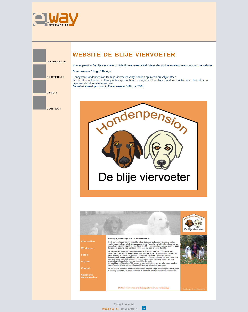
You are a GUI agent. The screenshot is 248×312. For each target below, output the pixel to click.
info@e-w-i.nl (110, 308)
